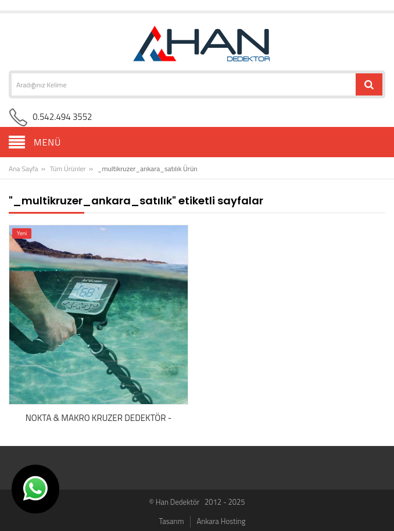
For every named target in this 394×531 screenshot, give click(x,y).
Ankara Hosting (220, 521)
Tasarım (171, 521)
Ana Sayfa (23, 168)
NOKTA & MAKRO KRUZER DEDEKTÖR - (99, 418)
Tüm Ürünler (68, 168)
